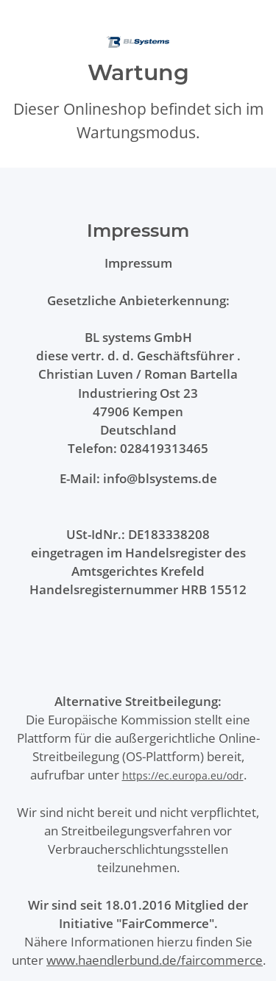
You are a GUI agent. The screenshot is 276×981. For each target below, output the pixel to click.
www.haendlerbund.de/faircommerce (154, 960)
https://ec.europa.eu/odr (183, 775)
